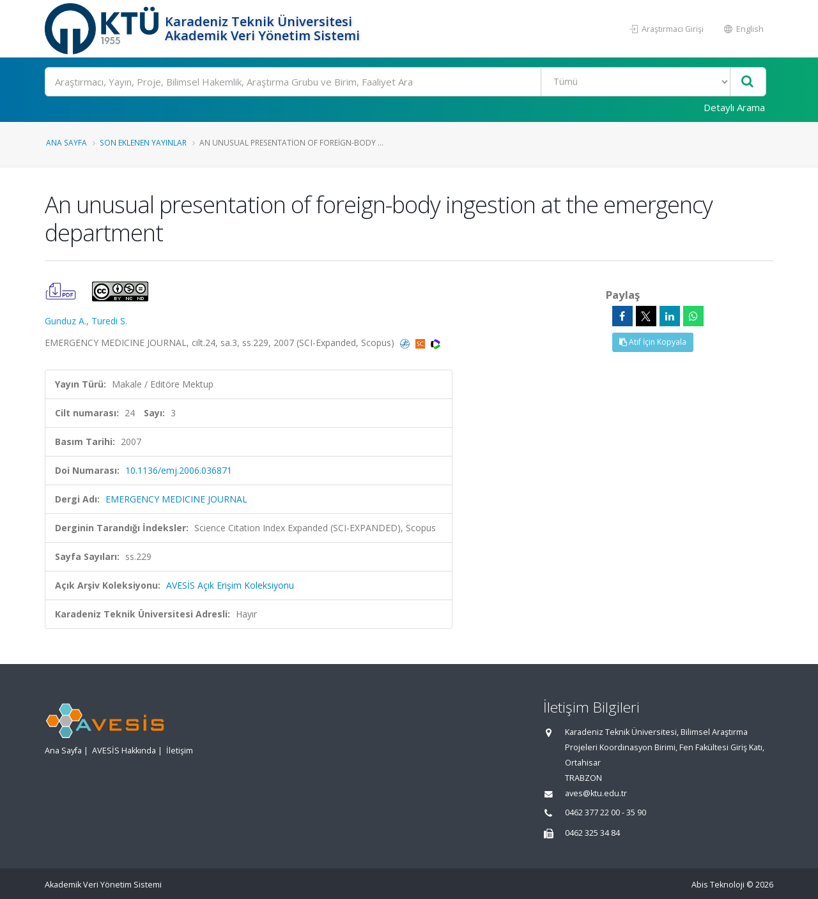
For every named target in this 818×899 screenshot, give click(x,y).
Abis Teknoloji (718, 884)
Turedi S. (109, 321)
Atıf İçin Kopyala (652, 341)
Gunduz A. (65, 321)
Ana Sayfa (66, 142)
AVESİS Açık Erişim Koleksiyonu (230, 585)
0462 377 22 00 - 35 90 (605, 812)
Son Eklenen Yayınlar (143, 142)
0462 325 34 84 (592, 832)
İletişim (179, 750)
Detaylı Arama (734, 107)
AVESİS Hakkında (124, 750)
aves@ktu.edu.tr (596, 793)
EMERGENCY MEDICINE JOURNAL (176, 499)
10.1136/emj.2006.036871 (178, 470)
